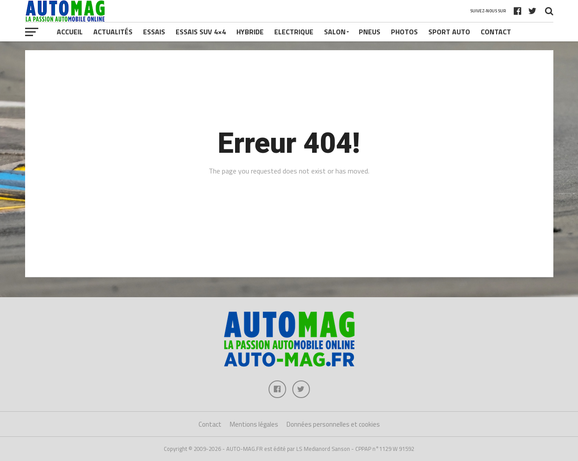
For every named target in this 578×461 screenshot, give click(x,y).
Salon (335, 31)
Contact (496, 31)
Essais (154, 31)
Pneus (369, 31)
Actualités (113, 31)
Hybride (250, 31)
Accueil (70, 31)
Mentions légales (254, 424)
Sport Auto (449, 31)
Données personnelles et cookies (333, 424)
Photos (404, 31)
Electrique (293, 31)
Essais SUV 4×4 (201, 31)
